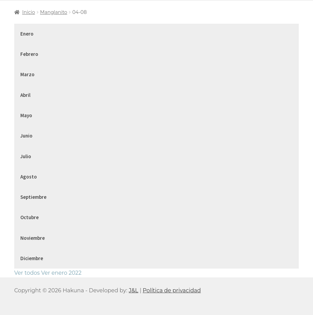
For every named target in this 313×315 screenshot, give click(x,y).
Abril (25, 95)
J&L (133, 290)
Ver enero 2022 (61, 273)
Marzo (27, 74)
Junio (26, 135)
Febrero (29, 54)
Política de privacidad (172, 290)
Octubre (29, 217)
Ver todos (27, 273)
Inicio (28, 12)
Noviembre (32, 238)
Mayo (26, 115)
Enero (27, 33)
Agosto (28, 176)
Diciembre (31, 258)
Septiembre (33, 197)
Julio (25, 156)
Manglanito (53, 12)
